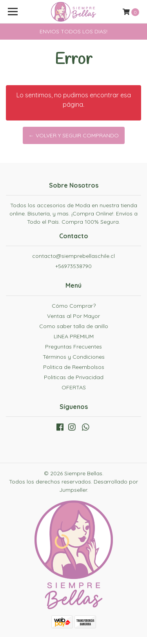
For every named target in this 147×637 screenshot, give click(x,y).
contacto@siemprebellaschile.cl (73, 255)
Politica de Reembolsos (73, 367)
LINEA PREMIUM (74, 336)
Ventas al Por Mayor (73, 315)
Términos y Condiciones (74, 356)
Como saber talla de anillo (73, 326)
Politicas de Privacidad (73, 377)
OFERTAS (74, 387)
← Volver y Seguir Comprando (74, 135)
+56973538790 (73, 266)
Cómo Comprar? (74, 305)
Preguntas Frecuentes (73, 346)
